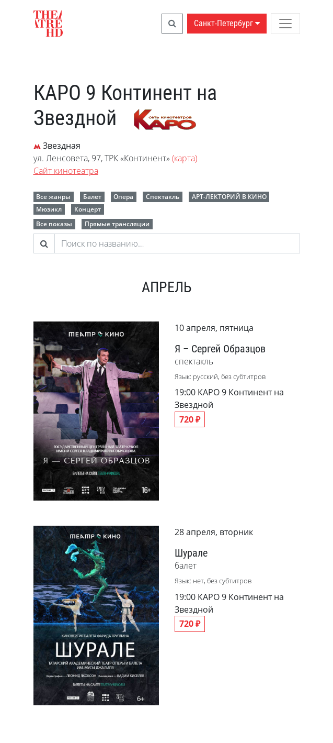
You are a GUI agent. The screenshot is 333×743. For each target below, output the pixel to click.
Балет (92, 196)
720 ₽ (189, 419)
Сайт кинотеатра (65, 170)
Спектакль (162, 196)
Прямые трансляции (117, 223)
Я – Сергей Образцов (220, 348)
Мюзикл (49, 209)
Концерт (87, 209)
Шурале (191, 553)
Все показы (54, 223)
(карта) (184, 158)
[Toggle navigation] (285, 23)
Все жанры (53, 196)
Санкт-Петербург (227, 23)
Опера (123, 196)
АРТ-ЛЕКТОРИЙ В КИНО (229, 196)
